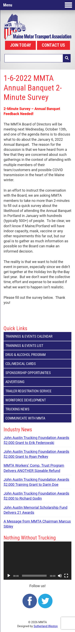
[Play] (9, 576)
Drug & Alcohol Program (37, 354)
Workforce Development (37, 400)
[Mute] (60, 576)
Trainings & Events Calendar (37, 336)
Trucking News (37, 409)
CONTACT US (53, 45)
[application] (37, 561)
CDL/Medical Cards (37, 363)
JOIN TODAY (20, 45)
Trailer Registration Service (37, 391)
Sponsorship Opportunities (37, 372)
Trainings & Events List (37, 345)
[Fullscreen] (66, 576)
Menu (37, 5)
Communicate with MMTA (37, 418)
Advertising (37, 381)
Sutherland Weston (46, 626)
